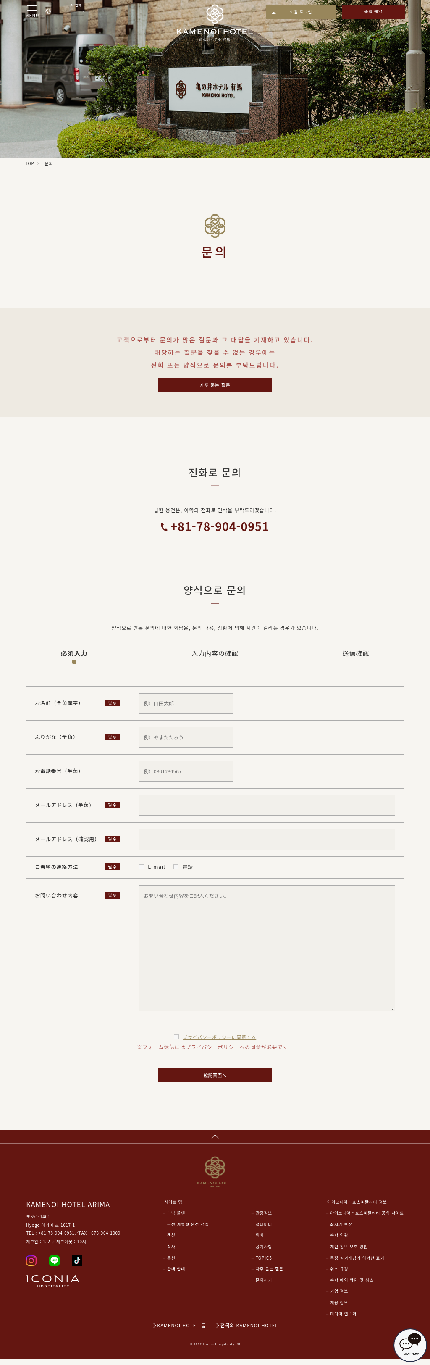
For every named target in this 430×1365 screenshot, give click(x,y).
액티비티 (264, 1230)
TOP (29, 163)
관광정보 (264, 1219)
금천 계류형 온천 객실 (188, 1230)
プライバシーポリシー (219, 1038)
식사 (171, 1253)
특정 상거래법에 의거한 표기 (357, 1264)
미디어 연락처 (343, 1320)
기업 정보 (339, 1297)
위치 (260, 1241)
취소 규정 (339, 1275)
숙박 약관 (339, 1241)
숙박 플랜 (176, 1219)
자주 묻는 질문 (215, 385)
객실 (171, 1241)
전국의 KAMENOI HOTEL (249, 1331)
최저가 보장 (341, 1230)
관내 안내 (176, 1275)
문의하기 (264, 1286)
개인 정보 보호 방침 (349, 1253)
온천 (171, 1264)
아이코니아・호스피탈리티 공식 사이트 (367, 1219)
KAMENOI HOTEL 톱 (181, 1331)
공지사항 (264, 1253)
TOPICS (264, 1264)
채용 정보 (339, 1309)
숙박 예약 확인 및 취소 (351, 1286)
